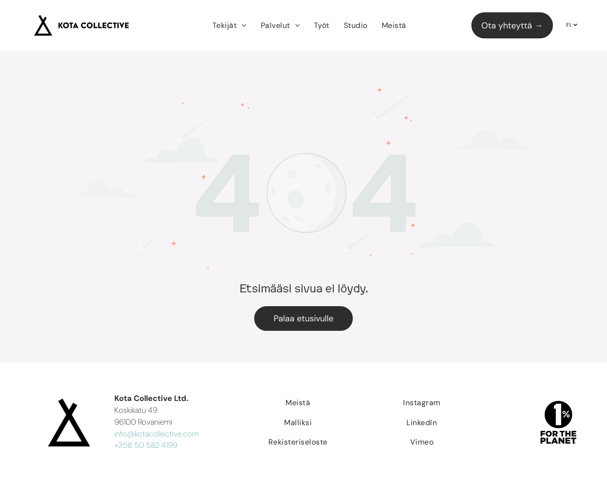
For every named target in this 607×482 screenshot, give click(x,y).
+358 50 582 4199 (145, 445)
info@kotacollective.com (156, 434)
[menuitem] (229, 25)
